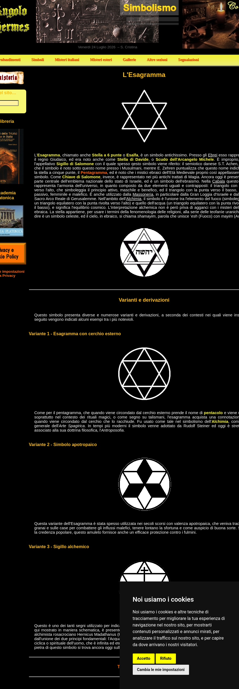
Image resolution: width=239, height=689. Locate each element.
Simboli (37, 60)
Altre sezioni (157, 60)
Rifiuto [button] (166, 658)
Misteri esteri (101, 60)
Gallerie (129, 60)
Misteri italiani (67, 60)
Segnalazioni (188, 60)
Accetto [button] (144, 658)
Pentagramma (94, 172)
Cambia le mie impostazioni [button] (161, 669)
